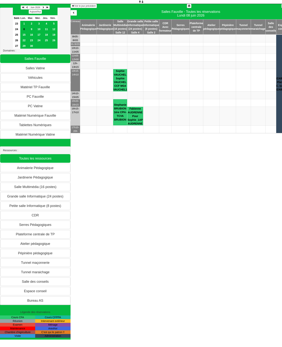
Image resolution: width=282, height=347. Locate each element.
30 (31, 45)
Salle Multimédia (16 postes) (120, 25)
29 (24, 45)
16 (31, 34)
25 (16, 34)
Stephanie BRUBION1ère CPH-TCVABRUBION (120, 112)
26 (16, 40)
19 (53, 34)
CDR (165, 23)
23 (16, 23)
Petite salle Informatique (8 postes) (151, 25)
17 (39, 34)
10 (39, 29)
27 (16, 45)
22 (24, 40)
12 (53, 29)
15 (24, 34)
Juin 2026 (35, 7)
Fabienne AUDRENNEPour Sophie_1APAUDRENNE (135, 116)
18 (46, 34)
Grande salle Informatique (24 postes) (135, 25)
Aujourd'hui (35, 11)
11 (46, 29)
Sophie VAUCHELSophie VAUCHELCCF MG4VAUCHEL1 (120, 80)
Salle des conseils (271, 27)
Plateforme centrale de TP (196, 27)
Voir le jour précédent (84, 6)
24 (16, 29)
